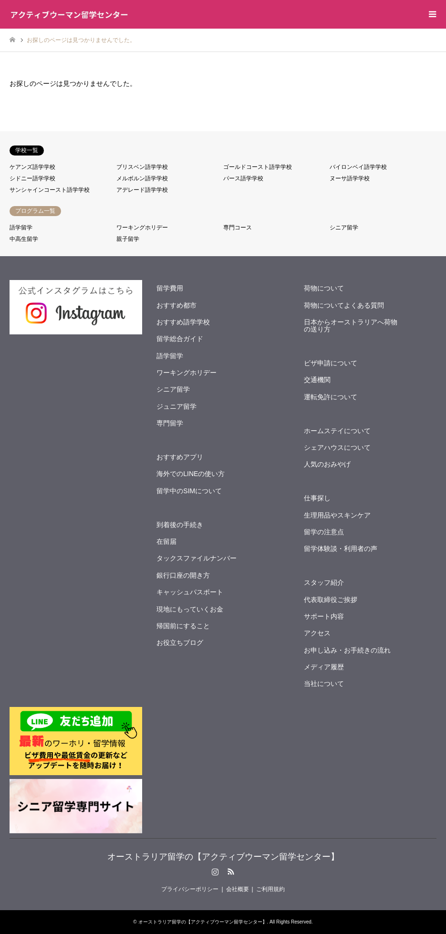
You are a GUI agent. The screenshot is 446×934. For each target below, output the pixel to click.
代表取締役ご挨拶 (330, 599)
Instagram (215, 871)
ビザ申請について (330, 363)
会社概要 (237, 889)
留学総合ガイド (179, 338)
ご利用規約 (270, 889)
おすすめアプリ (179, 457)
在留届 (166, 541)
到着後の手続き (179, 525)
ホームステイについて (337, 431)
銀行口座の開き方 (183, 575)
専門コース (237, 227)
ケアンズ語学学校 (32, 167)
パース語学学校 (243, 178)
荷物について (324, 288)
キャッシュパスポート (189, 592)
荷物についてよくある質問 (344, 305)
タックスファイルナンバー (196, 558)
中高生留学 (24, 239)
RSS (231, 871)
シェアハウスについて (337, 447)
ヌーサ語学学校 (350, 178)
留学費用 (169, 288)
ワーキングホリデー (142, 227)
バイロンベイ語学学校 (358, 167)
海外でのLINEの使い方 (190, 473)
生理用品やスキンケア (337, 515)
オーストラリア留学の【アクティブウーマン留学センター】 (223, 856)
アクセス (317, 633)
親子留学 (127, 239)
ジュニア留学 (176, 406)
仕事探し (317, 498)
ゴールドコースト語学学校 (257, 167)
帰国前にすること (183, 626)
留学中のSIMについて (189, 491)
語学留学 (21, 227)
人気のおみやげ (327, 464)
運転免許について (330, 397)
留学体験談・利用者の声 (340, 548)
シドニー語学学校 (32, 178)
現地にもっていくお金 (189, 609)
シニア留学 (344, 227)
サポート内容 (324, 616)
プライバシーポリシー (189, 889)
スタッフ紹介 (324, 582)
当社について (324, 683)
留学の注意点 (324, 532)
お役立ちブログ (179, 642)
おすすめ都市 (176, 305)
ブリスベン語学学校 (142, 167)
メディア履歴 (324, 667)
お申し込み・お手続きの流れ (347, 650)
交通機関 (317, 380)
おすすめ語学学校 (183, 322)
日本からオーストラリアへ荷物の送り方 (350, 325)
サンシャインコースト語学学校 (50, 190)
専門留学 (169, 423)
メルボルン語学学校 (142, 178)
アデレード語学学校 (142, 190)
